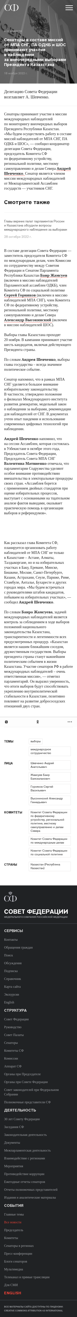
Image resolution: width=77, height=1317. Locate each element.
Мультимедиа (13, 1269)
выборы (36, 741)
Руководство (13, 1027)
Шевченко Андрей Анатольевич (42, 765)
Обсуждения (13, 963)
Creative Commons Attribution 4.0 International (33, 1310)
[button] (69, 8)
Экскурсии (11, 994)
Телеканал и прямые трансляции (26, 1277)
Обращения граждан (18, 947)
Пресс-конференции (18, 1253)
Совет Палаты (14, 1035)
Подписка (11, 971)
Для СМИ (11, 1285)
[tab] (38, 722)
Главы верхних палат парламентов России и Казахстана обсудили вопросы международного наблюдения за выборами (35, 225)
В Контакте (6, 722)
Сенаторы (11, 1042)
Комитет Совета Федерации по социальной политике (49, 852)
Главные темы (14, 1214)
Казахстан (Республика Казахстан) (45, 866)
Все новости (13, 31)
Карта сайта (12, 986)
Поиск (8, 955)
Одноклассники (38, 722)
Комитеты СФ (14, 1050)
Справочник (12, 979)
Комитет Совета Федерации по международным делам (49, 840)
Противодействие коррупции (24, 1174)
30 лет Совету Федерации (22, 1119)
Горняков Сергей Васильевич (42, 788)
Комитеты (11, 1238)
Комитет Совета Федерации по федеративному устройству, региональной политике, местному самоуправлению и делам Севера (49, 821)
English (9, 1002)
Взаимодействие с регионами (24, 1158)
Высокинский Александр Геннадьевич (47, 800)
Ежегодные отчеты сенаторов (24, 1182)
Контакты (11, 939)
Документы (12, 1142)
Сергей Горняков (20, 295)
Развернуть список (70, 722)
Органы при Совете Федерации (26, 1082)
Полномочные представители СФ (27, 1102)
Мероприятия (13, 1166)
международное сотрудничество (41, 751)
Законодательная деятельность (25, 1134)
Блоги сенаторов (15, 1261)
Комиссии (11, 1058)
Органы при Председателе (22, 1074)
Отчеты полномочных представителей (30, 1189)
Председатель (13, 1230)
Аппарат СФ (13, 1066)
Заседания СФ (14, 1127)
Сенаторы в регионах (19, 1245)
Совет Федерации (16, 1019)
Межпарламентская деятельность (27, 1150)
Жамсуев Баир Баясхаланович (40, 776)
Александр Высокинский (28, 319)
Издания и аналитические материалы (30, 1197)
